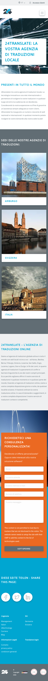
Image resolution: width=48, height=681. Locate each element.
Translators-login (32, 640)
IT (21, 3)
